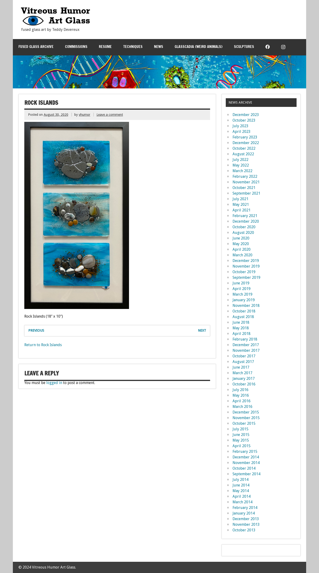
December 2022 (246, 143)
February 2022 (245, 176)
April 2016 (242, 401)
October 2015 (244, 423)
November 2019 (246, 266)
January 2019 (244, 300)
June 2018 (241, 322)
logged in (54, 383)
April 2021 (242, 210)
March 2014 (242, 502)
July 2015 (240, 429)
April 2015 (242, 446)
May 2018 (241, 328)
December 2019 (246, 260)
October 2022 (244, 148)
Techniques (133, 46)
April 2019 (242, 288)
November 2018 (246, 305)
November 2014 (246, 463)
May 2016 (241, 395)
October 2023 (244, 120)
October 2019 (244, 272)
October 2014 (244, 468)
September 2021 (246, 193)
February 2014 (245, 507)
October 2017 (244, 356)
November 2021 (246, 182)
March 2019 (242, 294)
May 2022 (241, 165)
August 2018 (243, 317)
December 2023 (246, 114)
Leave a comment (110, 114)
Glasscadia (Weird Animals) (198, 46)
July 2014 (240, 479)
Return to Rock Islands (43, 345)
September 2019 (246, 277)
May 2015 (241, 440)
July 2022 (240, 159)
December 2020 (246, 221)
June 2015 (241, 434)
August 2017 (243, 361)
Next (202, 330)
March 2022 (242, 171)
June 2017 (241, 367)
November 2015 (246, 418)
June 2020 (241, 238)
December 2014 (246, 457)
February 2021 (245, 216)
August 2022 (243, 154)
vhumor (84, 114)
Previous (36, 330)
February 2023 (245, 137)
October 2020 (244, 227)
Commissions (76, 46)
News (158, 46)
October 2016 (244, 384)
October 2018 (244, 311)
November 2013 (246, 524)
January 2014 (244, 513)
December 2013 (246, 519)
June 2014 (241, 485)
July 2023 (240, 126)
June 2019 (241, 283)
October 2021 (244, 187)
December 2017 (246, 345)
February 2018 (245, 339)
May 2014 (241, 491)
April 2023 (242, 131)
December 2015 (246, 412)
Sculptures (244, 46)
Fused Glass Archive (36, 46)
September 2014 (246, 474)
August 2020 (243, 232)
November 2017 (246, 350)
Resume (105, 46)
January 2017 (244, 378)
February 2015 (245, 451)
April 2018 (242, 333)
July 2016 (240, 390)
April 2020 (242, 249)
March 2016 (242, 406)
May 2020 (241, 244)
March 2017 (242, 373)
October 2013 (244, 530)
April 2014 (242, 496)
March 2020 (242, 255)
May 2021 (241, 204)
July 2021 (240, 199)
